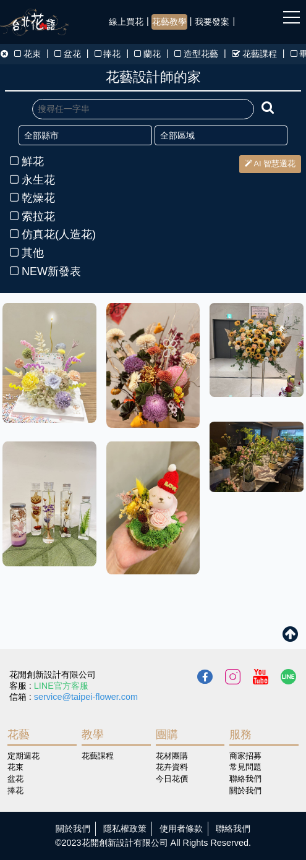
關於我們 (245, 790)
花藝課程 (254, 54)
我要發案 (212, 22)
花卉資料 (172, 767)
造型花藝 (196, 54)
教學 (93, 734)
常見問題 (245, 767)
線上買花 (126, 22)
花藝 (18, 734)
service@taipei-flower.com (86, 697)
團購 (167, 734)
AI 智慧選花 (270, 164)
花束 (27, 54)
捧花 (108, 54)
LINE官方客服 (61, 686)
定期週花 (23, 755)
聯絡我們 (245, 778)
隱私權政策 (125, 828)
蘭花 (147, 54)
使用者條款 (181, 828)
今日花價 (172, 778)
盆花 (67, 54)
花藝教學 (169, 22)
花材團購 (172, 755)
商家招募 (245, 755)
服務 (240, 734)
